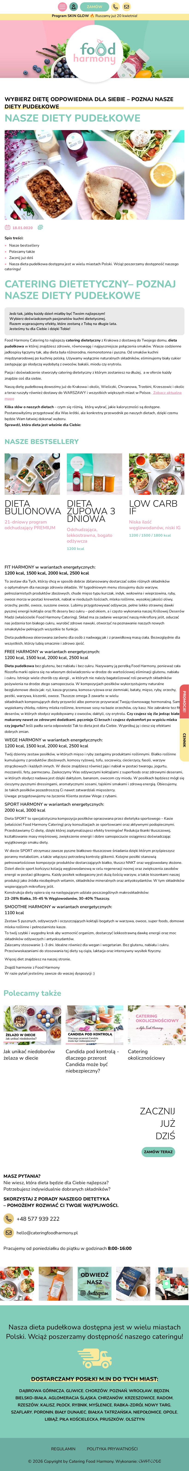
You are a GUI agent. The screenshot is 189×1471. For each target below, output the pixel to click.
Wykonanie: (138, 1461)
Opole (170, 1412)
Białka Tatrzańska (109, 1412)
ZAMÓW (94, 6)
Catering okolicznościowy (146, 1054)
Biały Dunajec (70, 1412)
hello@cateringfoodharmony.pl (47, 1233)
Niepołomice (147, 1412)
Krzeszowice (140, 1398)
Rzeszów (28, 1405)
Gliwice (74, 1391)
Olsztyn (135, 1419)
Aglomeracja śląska (72, 1398)
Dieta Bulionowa (33, 508)
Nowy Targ (157, 1405)
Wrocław (140, 1391)
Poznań (118, 1391)
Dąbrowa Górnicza (41, 1391)
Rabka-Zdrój (128, 1405)
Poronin (43, 1412)
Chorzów (96, 1391)
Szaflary (21, 1412)
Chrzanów (110, 1398)
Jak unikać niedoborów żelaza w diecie (29, 1054)
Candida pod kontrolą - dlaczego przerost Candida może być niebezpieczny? (92, 1061)
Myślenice (100, 1405)
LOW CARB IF (153, 508)
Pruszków (112, 1419)
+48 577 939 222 (38, 1219)
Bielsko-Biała (31, 1398)
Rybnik (79, 1405)
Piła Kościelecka (78, 1419)
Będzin (161, 1391)
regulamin (63, 1449)
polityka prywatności (112, 1449)
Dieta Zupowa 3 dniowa (91, 511)
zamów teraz (158, 1152)
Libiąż (51, 1419)
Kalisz (47, 1405)
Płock (63, 1405)
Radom (165, 1398)
